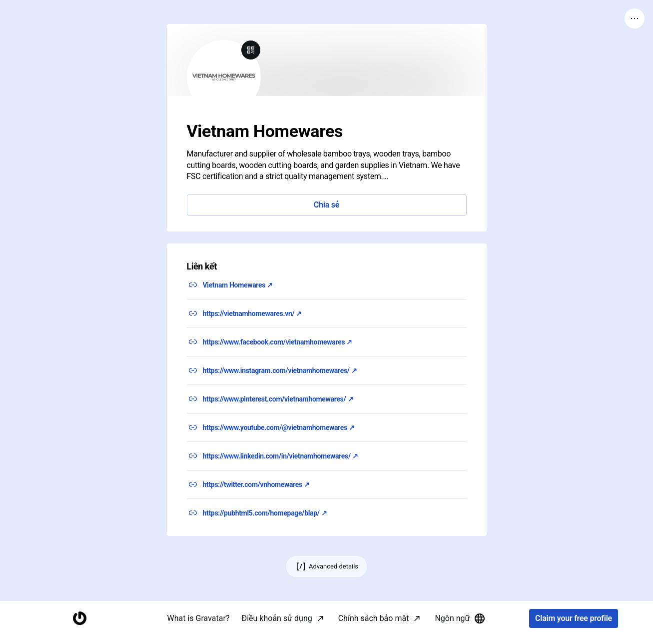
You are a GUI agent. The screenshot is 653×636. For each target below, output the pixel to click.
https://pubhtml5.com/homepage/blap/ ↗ (265, 513)
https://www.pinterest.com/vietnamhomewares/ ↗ (278, 399)
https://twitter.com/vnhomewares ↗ (256, 484)
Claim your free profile (573, 619)
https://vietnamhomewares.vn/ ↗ (252, 314)
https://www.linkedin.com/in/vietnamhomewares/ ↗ (280, 456)
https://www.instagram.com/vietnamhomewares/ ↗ (280, 370)
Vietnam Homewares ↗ (238, 285)
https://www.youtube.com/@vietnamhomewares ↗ (279, 428)
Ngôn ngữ (460, 618)
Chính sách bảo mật (373, 618)
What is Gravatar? (198, 618)
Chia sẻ (326, 205)
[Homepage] (79, 619)
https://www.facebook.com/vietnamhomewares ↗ (277, 342)
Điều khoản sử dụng (276, 618)
